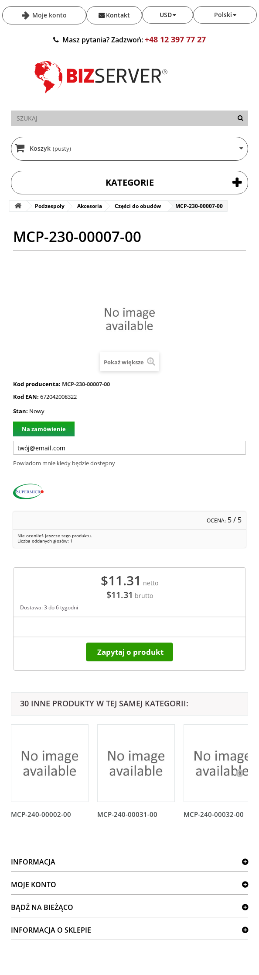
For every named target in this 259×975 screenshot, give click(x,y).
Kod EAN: (26, 397)
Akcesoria (89, 206)
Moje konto (49, 15)
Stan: (20, 411)
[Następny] (239, 772)
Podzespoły (50, 206)
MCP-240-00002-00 (41, 814)
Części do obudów (138, 206)
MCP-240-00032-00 (214, 814)
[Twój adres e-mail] (129, 448)
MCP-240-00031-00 (127, 814)
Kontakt (118, 15)
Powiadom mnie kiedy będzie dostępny (64, 463)
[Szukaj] (240, 118)
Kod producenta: (37, 384)
